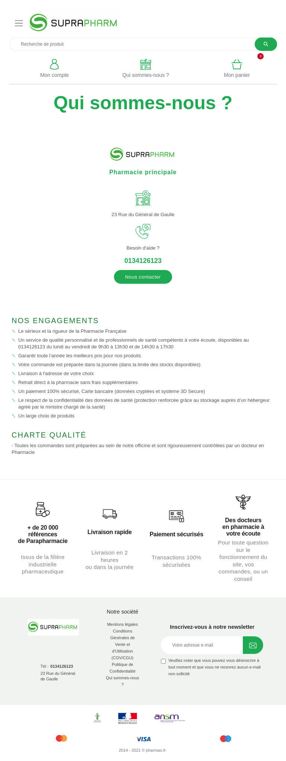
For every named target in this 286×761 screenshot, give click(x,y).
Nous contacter (143, 277)
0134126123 (143, 260)
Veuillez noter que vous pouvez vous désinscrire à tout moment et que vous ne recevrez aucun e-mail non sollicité (214, 667)
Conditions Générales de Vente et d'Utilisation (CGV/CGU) (122, 644)
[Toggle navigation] (19, 23)
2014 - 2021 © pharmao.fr (142, 750)
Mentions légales (122, 624)
